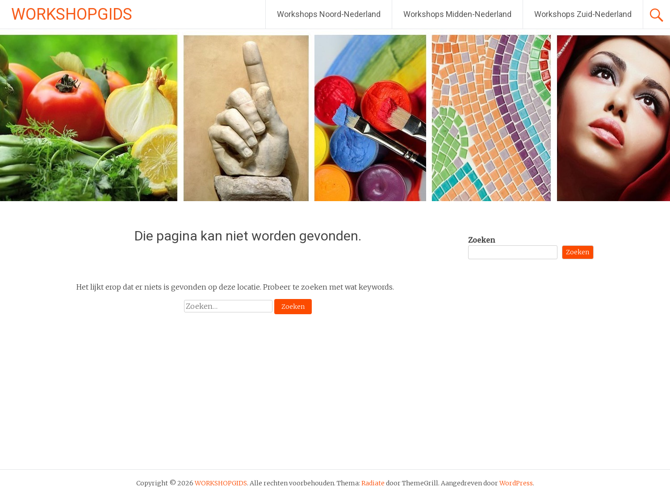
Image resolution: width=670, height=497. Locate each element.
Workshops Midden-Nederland (457, 14)
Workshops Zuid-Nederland (583, 14)
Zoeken (481, 240)
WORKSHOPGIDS (71, 14)
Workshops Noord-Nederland (329, 14)
